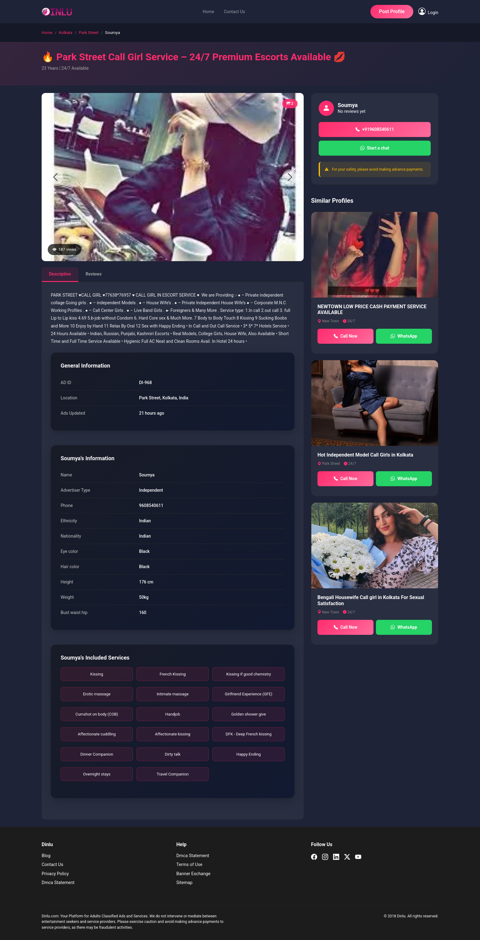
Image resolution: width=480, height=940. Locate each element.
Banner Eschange (193, 873)
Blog (46, 855)
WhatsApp (404, 336)
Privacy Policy (55, 873)
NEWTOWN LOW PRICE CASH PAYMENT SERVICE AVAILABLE (371, 309)
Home (208, 11)
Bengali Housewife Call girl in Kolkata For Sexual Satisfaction (370, 600)
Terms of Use (189, 864)
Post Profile (392, 11)
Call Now (346, 336)
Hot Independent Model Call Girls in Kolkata (365, 455)
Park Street (89, 32)
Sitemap (184, 882)
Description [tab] (60, 274)
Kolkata (66, 32)
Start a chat (374, 148)
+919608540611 (374, 129)
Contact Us (234, 11)
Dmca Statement (58, 882)
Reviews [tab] (94, 274)
